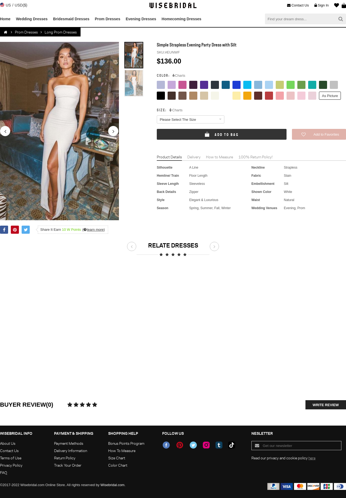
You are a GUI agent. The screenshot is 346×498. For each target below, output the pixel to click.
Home (5, 19)
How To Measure (121, 450)
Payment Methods (68, 443)
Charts (178, 75)
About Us (7, 443)
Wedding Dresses (32, 19)
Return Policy (64, 458)
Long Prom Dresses (61, 32)
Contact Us (298, 5)
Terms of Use (10, 458)
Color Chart (117, 465)
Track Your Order (67, 465)
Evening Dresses (141, 19)
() (93, 230)
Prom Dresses (107, 19)
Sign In (321, 5)
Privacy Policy (11, 465)
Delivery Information (70, 450)
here (311, 458)
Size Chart (116, 458)
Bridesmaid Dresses (71, 19)
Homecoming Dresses (181, 19)
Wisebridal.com (113, 485)
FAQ (3, 472)
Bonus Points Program (126, 443)
